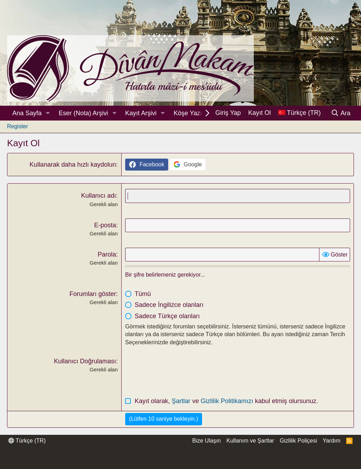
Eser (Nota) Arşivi (83, 113)
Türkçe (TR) (26, 441)
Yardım (331, 441)
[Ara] (341, 113)
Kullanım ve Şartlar (250, 441)
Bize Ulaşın (206, 441)
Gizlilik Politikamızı (228, 401)
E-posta (105, 225)
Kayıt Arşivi (141, 113)
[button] (48, 113)
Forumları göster (92, 293)
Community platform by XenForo (180, 455)
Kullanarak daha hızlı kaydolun (73, 164)
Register (17, 126)
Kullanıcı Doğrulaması (85, 361)
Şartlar (182, 401)
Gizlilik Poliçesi (298, 441)
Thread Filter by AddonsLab (180, 462)
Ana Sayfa (27, 113)
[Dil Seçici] (299, 113)
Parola (107, 254)
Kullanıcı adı (98, 195)
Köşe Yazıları (192, 113)
